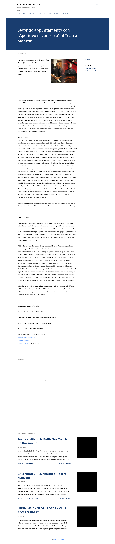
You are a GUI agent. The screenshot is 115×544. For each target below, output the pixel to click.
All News (30, 13)
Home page (20, 13)
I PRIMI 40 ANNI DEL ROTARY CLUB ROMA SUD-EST (42, 510)
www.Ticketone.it (23, 343)
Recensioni (41, 13)
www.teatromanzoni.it (24, 340)
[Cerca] (90, 4)
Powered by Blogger (57, 539)
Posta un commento (31, 498)
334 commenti (29, 464)
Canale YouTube (52, 13)
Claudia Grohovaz (28, 4)
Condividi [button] (88, 59)
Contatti (64, 13)
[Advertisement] (45, 413)
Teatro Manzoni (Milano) (91, 71)
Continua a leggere (64, 464)
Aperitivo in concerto (90, 68)
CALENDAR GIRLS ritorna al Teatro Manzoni (42, 476)
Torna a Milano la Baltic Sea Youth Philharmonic (42, 441)
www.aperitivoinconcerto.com (26, 337)
